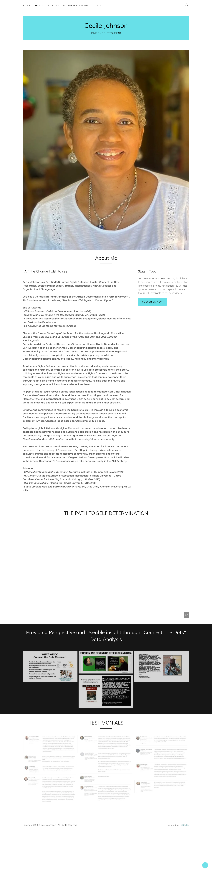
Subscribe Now (153, 301)
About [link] (38, 5)
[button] (186, 5)
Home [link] (26, 5)
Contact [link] (99, 5)
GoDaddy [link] (184, 847)
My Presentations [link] (76, 5)
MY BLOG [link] (53, 5)
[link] (106, 27)
